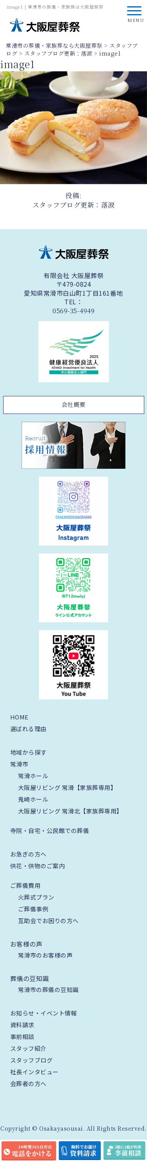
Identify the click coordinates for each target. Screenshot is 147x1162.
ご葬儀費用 (25, 885)
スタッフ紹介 (28, 1048)
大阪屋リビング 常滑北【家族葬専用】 (70, 811)
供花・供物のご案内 (37, 866)
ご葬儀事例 (33, 909)
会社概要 (74, 404)
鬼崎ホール (33, 799)
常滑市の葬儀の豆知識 (48, 989)
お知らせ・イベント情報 (43, 1013)
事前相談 (22, 1036)
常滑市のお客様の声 (45, 955)
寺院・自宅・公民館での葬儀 (49, 830)
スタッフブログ (31, 1060)
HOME (19, 717)
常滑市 (19, 764)
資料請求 (22, 1025)
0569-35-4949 (73, 311)
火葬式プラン (36, 897)
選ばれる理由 (28, 729)
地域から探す (28, 752)
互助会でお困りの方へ (48, 920)
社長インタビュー (34, 1072)
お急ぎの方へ (28, 854)
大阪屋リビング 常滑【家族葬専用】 (67, 787)
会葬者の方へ (28, 1083)
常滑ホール (33, 776)
